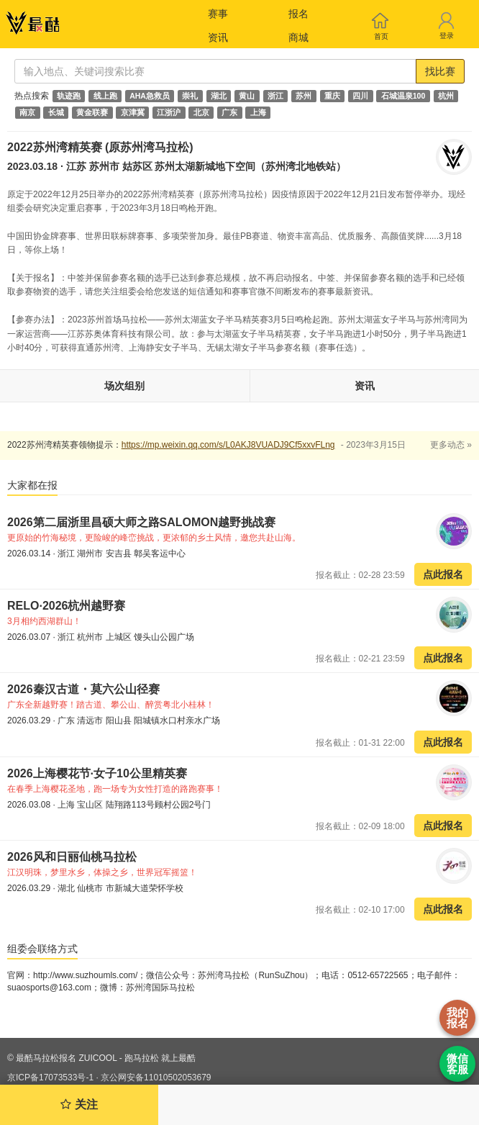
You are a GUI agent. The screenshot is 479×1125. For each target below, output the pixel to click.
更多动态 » (451, 445)
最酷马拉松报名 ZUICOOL (66, 1058)
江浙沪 (169, 112)
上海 (258, 112)
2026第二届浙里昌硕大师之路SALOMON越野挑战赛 (141, 522)
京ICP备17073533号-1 (50, 1077)
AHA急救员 (149, 95)
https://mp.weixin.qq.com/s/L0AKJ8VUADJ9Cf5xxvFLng (228, 445)
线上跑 (105, 95)
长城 (56, 112)
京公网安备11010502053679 (156, 1077)
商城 (298, 37)
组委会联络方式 (42, 948)
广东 (229, 112)
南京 (27, 112)
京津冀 (133, 112)
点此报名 (443, 574)
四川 (360, 95)
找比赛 (440, 71)
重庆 (332, 95)
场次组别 (124, 386)
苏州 (303, 95)
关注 (78, 1104)
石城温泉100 (403, 95)
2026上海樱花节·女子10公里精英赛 (97, 773)
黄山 (247, 95)
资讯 (218, 37)
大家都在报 (32, 485)
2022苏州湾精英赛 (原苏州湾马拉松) (100, 147)
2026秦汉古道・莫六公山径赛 (83, 689)
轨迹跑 (69, 95)
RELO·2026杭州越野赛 (66, 606)
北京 (201, 112)
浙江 (275, 95)
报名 (298, 13)
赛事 (218, 13)
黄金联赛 (92, 112)
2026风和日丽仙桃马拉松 (72, 857)
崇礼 (190, 95)
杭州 (446, 95)
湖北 (219, 95)
